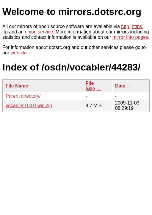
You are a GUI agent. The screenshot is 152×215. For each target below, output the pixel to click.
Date (120, 85)
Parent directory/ (23, 96)
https (137, 26)
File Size (90, 86)
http (125, 26)
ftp (5, 31)
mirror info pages (130, 37)
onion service (39, 31)
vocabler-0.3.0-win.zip (29, 105)
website (19, 52)
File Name (17, 85)
